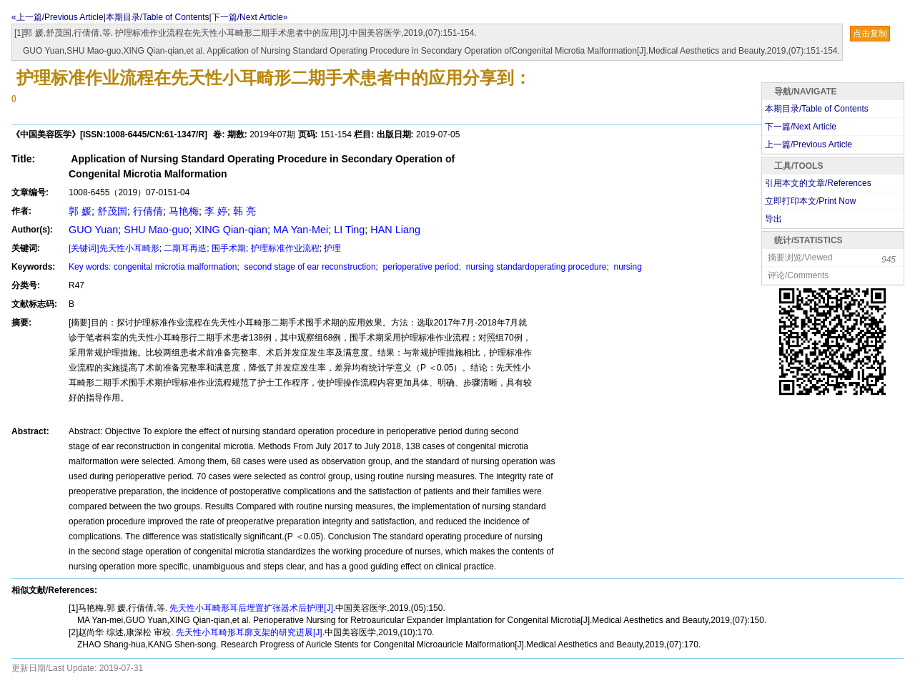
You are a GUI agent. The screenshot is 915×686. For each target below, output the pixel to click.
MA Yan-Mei (300, 229)
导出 (773, 219)
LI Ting (349, 229)
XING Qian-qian (231, 229)
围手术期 (229, 248)
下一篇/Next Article (800, 127)
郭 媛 (80, 211)
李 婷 (215, 211)
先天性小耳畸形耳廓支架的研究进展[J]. (249, 632)
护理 (332, 248)
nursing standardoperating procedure (534, 267)
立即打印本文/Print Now (810, 201)
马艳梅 (184, 211)
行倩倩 (148, 211)
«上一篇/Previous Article (57, 17)
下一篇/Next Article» (250, 17)
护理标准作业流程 (285, 248)
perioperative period (419, 267)
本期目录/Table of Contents (157, 17)
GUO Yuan (93, 229)
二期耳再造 (185, 248)
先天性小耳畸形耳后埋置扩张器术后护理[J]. (251, 608)
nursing (626, 267)
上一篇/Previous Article (808, 144)
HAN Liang (395, 229)
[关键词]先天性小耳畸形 (114, 248)
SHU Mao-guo (156, 229)
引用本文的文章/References (818, 183)
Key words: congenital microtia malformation (153, 267)
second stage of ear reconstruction (308, 267)
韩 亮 (244, 211)
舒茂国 (112, 211)
